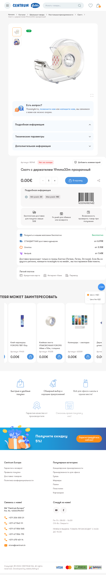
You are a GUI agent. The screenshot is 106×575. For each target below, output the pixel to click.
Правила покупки (12, 472)
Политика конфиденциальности (19, 480)
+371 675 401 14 (16, 539)
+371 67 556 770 (16, 534)
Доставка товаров (13, 476)
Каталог (22, 15)
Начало (11, 15)
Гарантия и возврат (13, 468)
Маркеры (57, 480)
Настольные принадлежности (61, 15)
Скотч (79, 15)
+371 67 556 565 (16, 528)
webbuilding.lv (32, 569)
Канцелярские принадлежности (68, 468)
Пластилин (58, 488)
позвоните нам (48, 109)
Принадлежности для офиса (66, 472)
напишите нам (67, 109)
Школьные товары (37, 15)
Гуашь (56, 476)
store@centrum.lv (17, 545)
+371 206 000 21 (16, 517)
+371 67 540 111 (16, 523)
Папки (56, 484)
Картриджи (58, 493)
